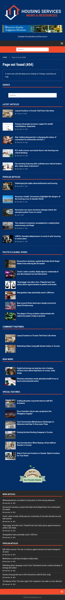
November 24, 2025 (9, 512)
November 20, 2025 (9, 555)
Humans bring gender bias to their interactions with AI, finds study (27, 575)
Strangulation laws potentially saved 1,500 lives (35, 293)
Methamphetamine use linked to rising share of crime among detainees (29, 500)
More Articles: (9, 494)
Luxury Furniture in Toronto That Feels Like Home (34, 111)
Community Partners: (13, 326)
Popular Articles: (10, 543)
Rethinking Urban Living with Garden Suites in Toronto (38, 346)
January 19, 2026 (22, 114)
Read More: (8, 359)
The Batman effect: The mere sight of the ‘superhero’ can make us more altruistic (32, 581)
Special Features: (11, 392)
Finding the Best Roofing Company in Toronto (35, 432)
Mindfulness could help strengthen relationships (20, 559)
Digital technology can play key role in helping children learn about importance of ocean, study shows (36, 370)
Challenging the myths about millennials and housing (36, 183)
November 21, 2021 (22, 186)
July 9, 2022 (20, 215)
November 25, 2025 (22, 129)
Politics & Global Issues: (15, 252)
